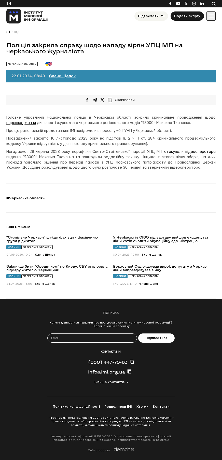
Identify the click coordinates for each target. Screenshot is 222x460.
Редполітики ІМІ (118, 406)
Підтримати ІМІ (151, 16)
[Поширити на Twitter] (102, 100)
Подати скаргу (187, 16)
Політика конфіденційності (76, 406)
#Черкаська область (25, 198)
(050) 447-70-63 (108, 362)
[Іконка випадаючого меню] (211, 16)
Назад (14, 32)
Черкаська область (37, 247)
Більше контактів (109, 382)
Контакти (161, 406)
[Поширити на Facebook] (87, 100)
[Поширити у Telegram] (94, 100)
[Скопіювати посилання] (122, 100)
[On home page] (27, 16)
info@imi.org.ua (106, 371)
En (8, 3)
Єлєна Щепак (62, 76)
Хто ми (142, 406)
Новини (13, 247)
